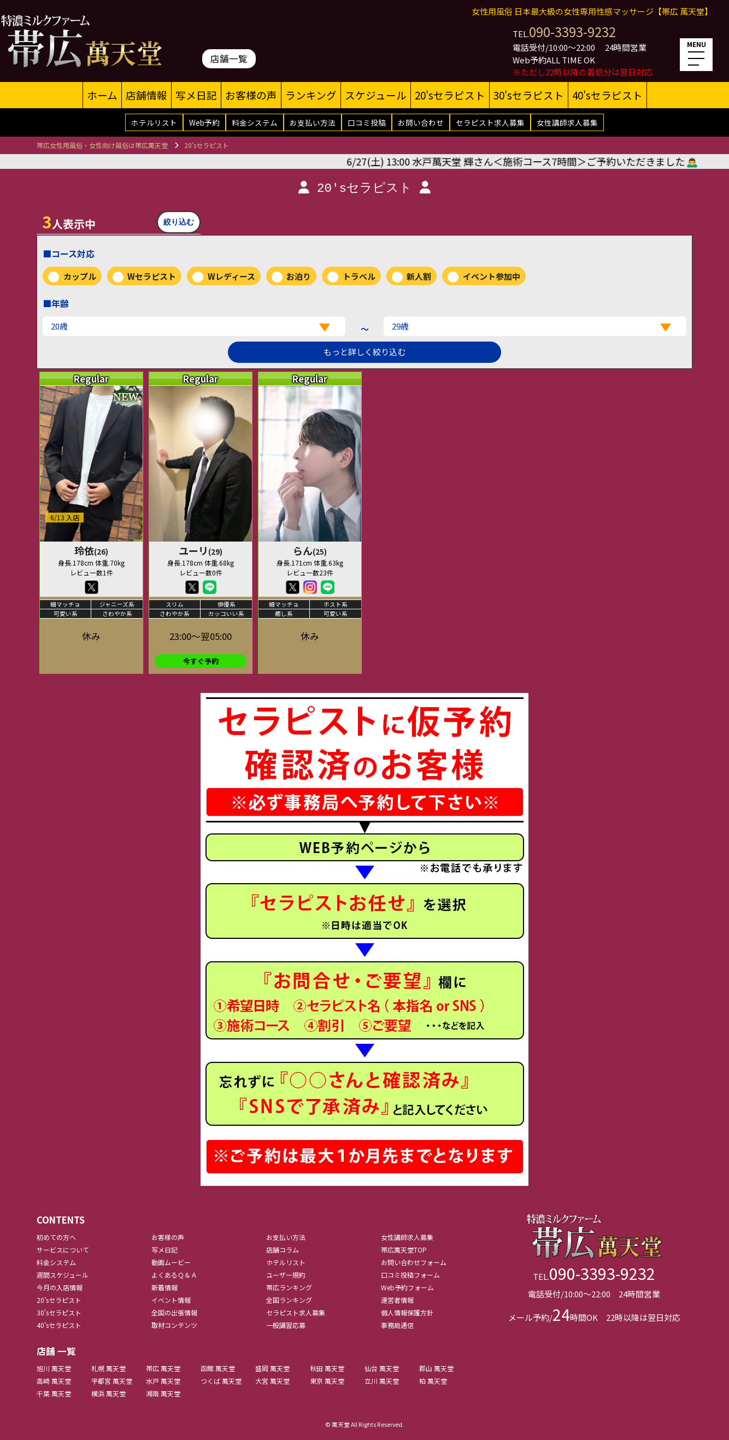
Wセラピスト (151, 276)
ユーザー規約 (285, 1274)
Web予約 (204, 122)
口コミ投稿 (367, 122)
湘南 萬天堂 (163, 1393)
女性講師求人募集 (567, 122)
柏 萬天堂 (433, 1380)
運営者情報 (397, 1299)
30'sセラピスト (528, 94)
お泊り (298, 276)
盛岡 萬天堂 (272, 1368)
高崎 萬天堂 (54, 1380)
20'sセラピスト (450, 94)
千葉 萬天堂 (54, 1393)
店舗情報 (146, 94)
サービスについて (63, 1249)
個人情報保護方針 (407, 1312)
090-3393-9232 (572, 31)
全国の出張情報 (174, 1312)
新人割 (419, 276)
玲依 (91, 550)
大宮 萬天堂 (272, 1380)
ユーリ (200, 550)
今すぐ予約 (201, 661)
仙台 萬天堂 (382, 1368)
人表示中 (69, 221)
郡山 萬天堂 (436, 1368)
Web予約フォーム (407, 1287)
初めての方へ (56, 1237)
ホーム (102, 94)
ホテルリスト (154, 122)
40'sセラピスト (607, 94)
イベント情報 (171, 1299)
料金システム (255, 122)
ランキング (311, 94)
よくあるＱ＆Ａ (174, 1274)
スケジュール (376, 94)
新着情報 (164, 1287)
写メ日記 (196, 94)
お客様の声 (251, 94)
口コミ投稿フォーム (410, 1274)
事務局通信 (397, 1325)
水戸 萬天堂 (163, 1380)
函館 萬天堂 (218, 1368)
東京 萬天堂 (327, 1380)
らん (310, 550)
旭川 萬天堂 (54, 1368)
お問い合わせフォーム (413, 1262)
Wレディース (231, 276)
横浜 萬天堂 (108, 1393)
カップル (79, 276)
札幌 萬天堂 (108, 1368)
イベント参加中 (491, 276)
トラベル (359, 276)
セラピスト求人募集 (490, 122)
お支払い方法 (313, 122)
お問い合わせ (421, 122)
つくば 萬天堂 (221, 1380)
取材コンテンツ (174, 1325)
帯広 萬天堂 (163, 1368)
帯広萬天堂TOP (404, 1249)
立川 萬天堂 (382, 1380)
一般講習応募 (285, 1325)
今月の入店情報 (60, 1287)
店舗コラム (282, 1249)
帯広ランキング (289, 1287)
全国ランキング (289, 1299)
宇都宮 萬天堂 (111, 1380)
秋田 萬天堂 (327, 1368)
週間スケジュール (63, 1274)
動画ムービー (171, 1262)
